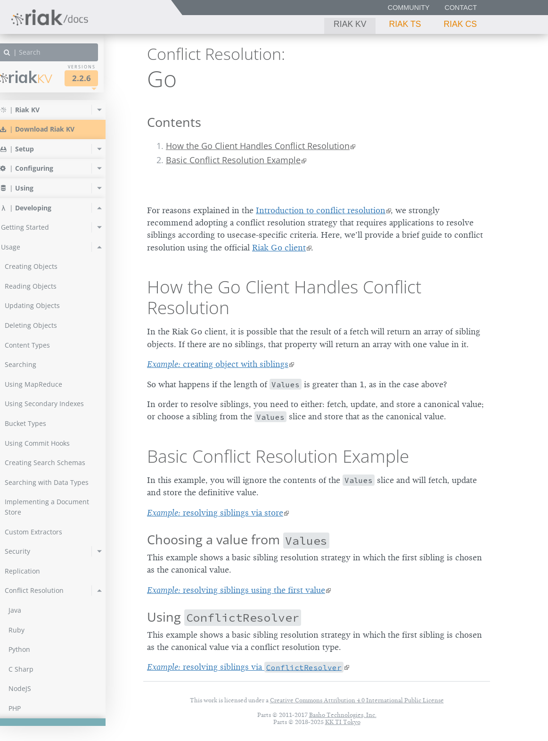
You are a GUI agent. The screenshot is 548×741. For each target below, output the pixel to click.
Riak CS (460, 24)
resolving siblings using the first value (236, 590)
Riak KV (350, 24)
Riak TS (405, 24)
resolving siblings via (245, 667)
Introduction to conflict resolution (320, 210)
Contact (461, 7)
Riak (40, 77)
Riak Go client (279, 247)
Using (224, 616)
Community (409, 7)
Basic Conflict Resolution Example (233, 160)
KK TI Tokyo (342, 721)
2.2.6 (96, 78)
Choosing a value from (238, 539)
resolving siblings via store (215, 512)
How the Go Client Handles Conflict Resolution (258, 145)
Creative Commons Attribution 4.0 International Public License (357, 700)
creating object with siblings (217, 364)
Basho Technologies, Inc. (342, 714)
